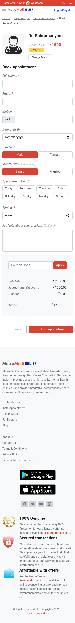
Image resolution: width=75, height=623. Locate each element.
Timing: (8, 208)
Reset (18, 329)
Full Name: (10, 76)
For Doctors (9, 419)
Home (6, 18)
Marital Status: (18, 164)
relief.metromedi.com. (57, 532)
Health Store (10, 413)
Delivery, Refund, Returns (17, 460)
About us (8, 437)
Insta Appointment (13, 408)
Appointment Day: (15, 181)
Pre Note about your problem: (29, 225)
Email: (7, 94)
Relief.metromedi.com (33, 580)
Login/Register (63, 10)
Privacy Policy (11, 454)
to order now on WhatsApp (23, 3)
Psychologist (22, 18)
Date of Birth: (12, 129)
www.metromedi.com (38, 613)
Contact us (9, 442)
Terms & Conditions (14, 448)
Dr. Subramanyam (44, 18)
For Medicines (11, 402)
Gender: (8, 147)
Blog (5, 425)
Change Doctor (40, 57)
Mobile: (8, 111)
